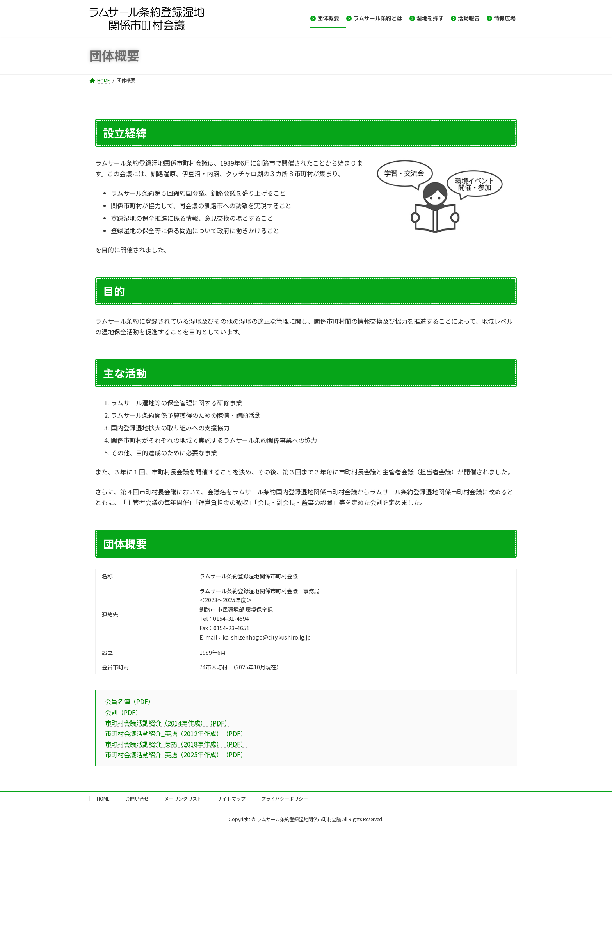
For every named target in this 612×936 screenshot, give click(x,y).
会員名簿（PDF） (129, 701)
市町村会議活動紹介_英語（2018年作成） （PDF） (176, 744)
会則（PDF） (123, 712)
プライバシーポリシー (284, 798)
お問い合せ (137, 798)
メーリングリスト (183, 798)
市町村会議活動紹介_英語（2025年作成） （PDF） (176, 754)
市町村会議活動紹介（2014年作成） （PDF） (168, 722)
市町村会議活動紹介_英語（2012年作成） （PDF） (176, 733)
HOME (103, 798)
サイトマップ (231, 798)
